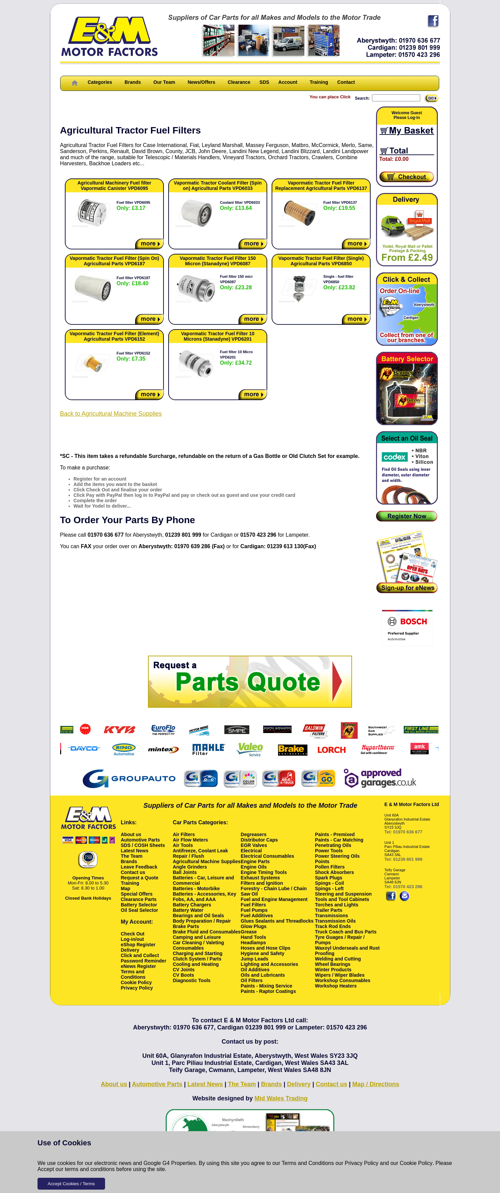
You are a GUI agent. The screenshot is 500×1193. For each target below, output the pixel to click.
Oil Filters (252, 980)
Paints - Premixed (335, 834)
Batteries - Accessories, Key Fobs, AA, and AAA (204, 896)
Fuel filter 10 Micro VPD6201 (236, 358)
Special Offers (137, 894)
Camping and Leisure (197, 937)
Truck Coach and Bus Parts (345, 931)
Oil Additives (255, 969)
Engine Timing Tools (264, 872)
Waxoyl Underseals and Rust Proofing (347, 950)
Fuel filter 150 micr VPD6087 (236, 282)
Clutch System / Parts (197, 958)
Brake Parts (186, 926)
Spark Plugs (328, 877)
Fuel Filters (253, 904)
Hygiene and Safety (262, 953)
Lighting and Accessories (269, 964)
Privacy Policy (362, 1163)
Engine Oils (254, 867)
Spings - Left (329, 888)
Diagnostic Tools (191, 980)
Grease (249, 931)
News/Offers (201, 82)
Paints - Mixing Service (267, 986)
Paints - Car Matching (339, 840)
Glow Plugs (254, 926)
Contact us (133, 872)
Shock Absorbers (334, 872)
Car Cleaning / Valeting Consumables (198, 945)
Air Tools (183, 845)
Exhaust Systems (260, 877)
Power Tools (329, 850)
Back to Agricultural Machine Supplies (111, 413)
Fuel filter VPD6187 (133, 281)
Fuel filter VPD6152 (133, 356)
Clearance (239, 82)
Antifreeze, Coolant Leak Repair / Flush (200, 853)
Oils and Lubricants (263, 975)
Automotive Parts (140, 840)
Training (319, 82)
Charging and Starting (197, 953)
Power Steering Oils (337, 856)
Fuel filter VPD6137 (340, 205)
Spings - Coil (329, 883)
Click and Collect (140, 955)
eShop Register (138, 944)
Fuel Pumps (254, 910)
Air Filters (184, 834)
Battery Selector (139, 904)
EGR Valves (254, 845)
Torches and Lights (336, 904)
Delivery (130, 950)
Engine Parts (255, 861)
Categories (100, 82)
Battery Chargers (192, 904)
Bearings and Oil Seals (198, 915)
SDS (264, 82)
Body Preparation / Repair (202, 921)
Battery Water (188, 910)
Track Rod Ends (333, 926)
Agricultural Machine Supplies (207, 861)
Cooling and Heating (196, 964)
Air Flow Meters (190, 840)
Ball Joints (185, 872)
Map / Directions (375, 1084)
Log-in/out (132, 939)
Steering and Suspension (343, 894)
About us (131, 834)
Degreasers (254, 834)
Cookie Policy (416, 1163)
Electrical (251, 850)
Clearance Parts (139, 899)
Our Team (164, 82)
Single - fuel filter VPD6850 (339, 282)
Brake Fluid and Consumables (207, 931)
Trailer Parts (328, 910)
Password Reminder (144, 961)
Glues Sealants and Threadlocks (277, 921)
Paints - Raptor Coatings (268, 991)
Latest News (135, 850)
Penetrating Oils (333, 845)
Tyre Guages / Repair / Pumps (340, 939)
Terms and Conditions (308, 1163)
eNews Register (138, 966)
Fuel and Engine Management (274, 899)
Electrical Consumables (267, 856)
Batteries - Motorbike (196, 888)
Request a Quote (139, 877)
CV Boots (183, 975)
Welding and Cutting (338, 958)
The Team (132, 856)
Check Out (133, 933)
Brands (133, 82)
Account (287, 82)
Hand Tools (253, 937)
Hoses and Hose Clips (266, 948)
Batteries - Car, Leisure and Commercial (203, 880)
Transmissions (331, 915)
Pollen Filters (330, 867)
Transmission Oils (335, 921)
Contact (346, 82)
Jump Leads (255, 958)
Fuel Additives (257, 915)
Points (322, 861)
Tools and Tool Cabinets (342, 899)
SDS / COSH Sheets (143, 845)
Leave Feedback (139, 867)
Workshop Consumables (342, 980)
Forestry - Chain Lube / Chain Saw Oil (274, 891)
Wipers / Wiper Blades (340, 975)
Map (125, 888)
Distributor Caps (259, 840)
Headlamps (253, 942)
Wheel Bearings (332, 964)
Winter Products (333, 969)
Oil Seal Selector (139, 910)
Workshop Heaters (335, 986)
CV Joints (184, 969)
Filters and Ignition (262, 883)
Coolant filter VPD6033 (240, 205)
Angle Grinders (190, 867)
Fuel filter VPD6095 (133, 205)
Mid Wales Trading (280, 1098)
